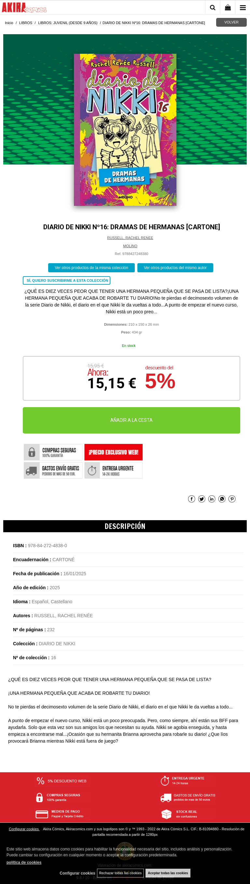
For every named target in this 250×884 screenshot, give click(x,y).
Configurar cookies (24, 829)
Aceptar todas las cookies (168, 873)
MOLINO (130, 246)
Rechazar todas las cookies (120, 873)
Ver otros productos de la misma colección (91, 267)
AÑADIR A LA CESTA (131, 420)
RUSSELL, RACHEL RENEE (130, 238)
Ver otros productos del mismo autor (175, 267)
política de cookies (24, 862)
